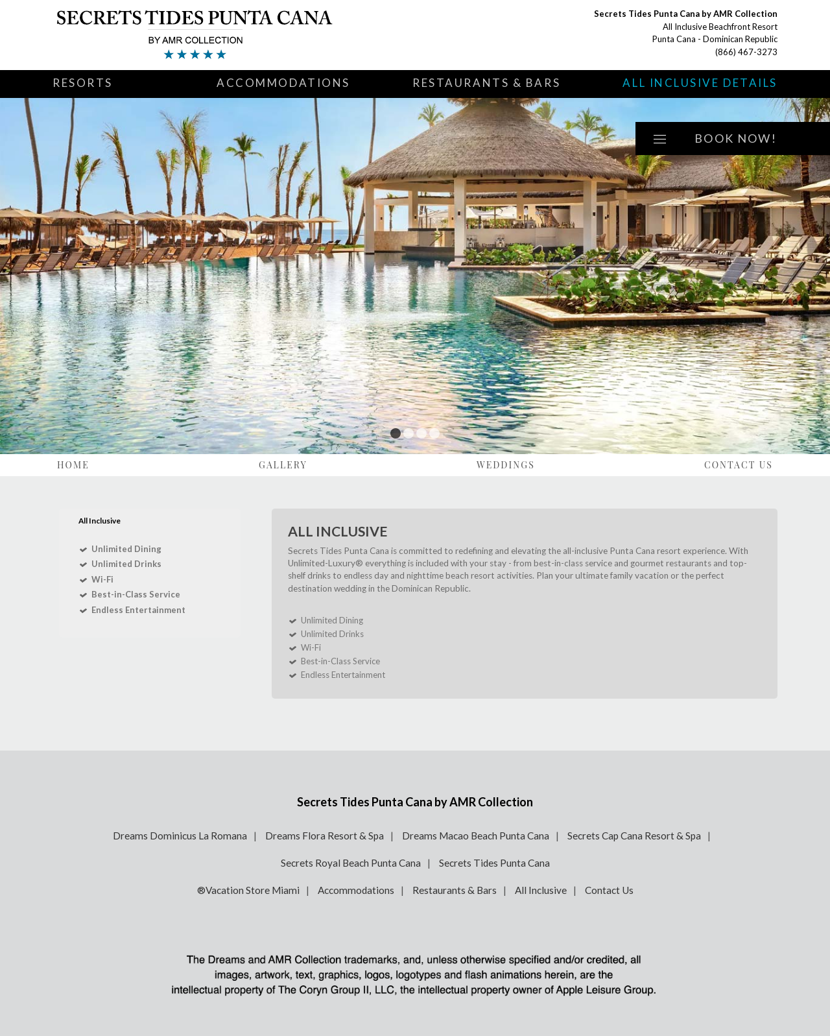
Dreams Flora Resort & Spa (324, 835)
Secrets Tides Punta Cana (494, 863)
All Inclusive (541, 890)
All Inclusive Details (699, 83)
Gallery (283, 465)
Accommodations (283, 83)
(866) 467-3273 (746, 52)
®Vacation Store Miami (248, 890)
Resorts (83, 83)
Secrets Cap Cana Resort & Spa (634, 835)
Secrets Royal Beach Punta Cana (351, 863)
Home (73, 465)
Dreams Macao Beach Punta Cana (475, 835)
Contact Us (738, 465)
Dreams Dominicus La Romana (180, 835)
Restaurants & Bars (486, 83)
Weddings (506, 465)
